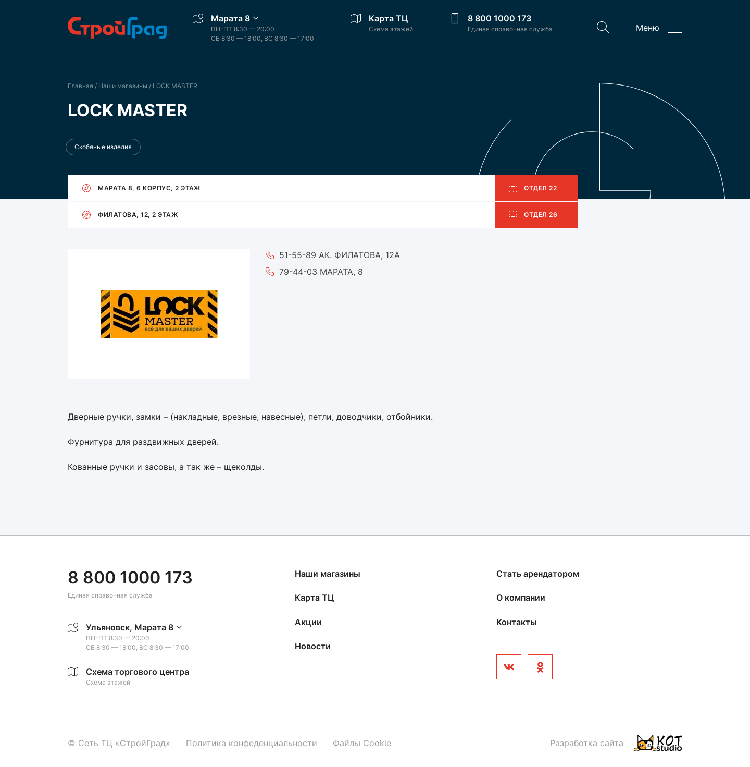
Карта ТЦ (388, 18)
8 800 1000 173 (499, 18)
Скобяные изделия (103, 147)
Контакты (516, 622)
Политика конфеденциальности (251, 743)
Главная (80, 86)
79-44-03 (298, 271)
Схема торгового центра (137, 671)
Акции (308, 622)
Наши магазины (123, 86)
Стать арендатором (537, 573)
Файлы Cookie (362, 743)
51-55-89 (297, 255)
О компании (520, 597)
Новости (313, 646)
